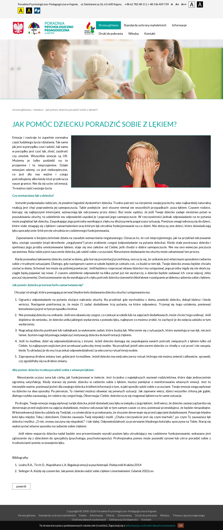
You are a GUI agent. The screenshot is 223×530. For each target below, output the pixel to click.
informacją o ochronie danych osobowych (150, 525)
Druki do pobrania (111, 33)
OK (181, 525)
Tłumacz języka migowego (189, 515)
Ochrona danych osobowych (89, 519)
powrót (21, 486)
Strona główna (108, 25)
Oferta (110, 515)
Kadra (82, 515)
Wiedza (133, 33)
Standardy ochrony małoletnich (145, 25)
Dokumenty (125, 515)
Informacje (179, 25)
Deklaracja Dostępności (123, 519)
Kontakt (149, 33)
